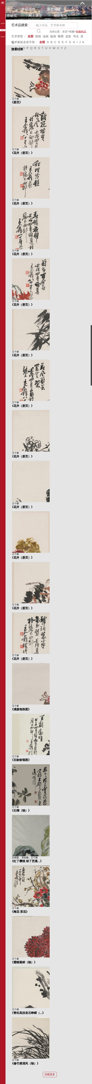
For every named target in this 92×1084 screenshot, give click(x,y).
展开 (82, 3)
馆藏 (71, 31)
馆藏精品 (81, 31)
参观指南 (28, 9)
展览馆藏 (54, 9)
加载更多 (50, 1074)
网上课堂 (35, 15)
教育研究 (10, 15)
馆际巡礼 (60, 15)
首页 (6, 9)
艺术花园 (10, 22)
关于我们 (35, 22)
